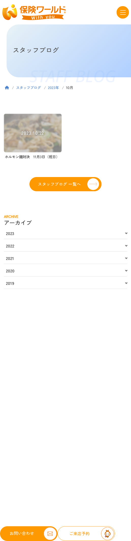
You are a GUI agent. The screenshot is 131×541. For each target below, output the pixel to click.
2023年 (53, 87)
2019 (10, 283)
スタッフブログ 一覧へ (59, 184)
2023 (10, 233)
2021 (10, 258)
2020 (10, 271)
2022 (10, 246)
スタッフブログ (28, 87)
